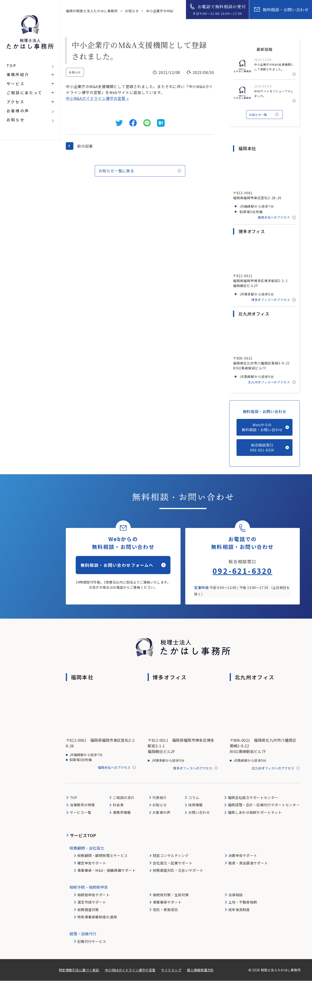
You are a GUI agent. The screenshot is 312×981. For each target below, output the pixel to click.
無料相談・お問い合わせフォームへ (117, 566)
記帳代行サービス (91, 941)
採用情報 (195, 805)
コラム (193, 797)
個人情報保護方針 (200, 970)
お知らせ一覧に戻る (118, 171)
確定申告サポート (91, 862)
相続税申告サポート (93, 894)
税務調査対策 (88, 909)
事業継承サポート (167, 902)
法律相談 (235, 894)
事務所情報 (122, 812)
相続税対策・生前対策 (171, 894)
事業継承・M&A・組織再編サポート (106, 870)
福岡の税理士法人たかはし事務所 (92, 10)
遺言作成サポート (91, 902)
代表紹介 (159, 797)
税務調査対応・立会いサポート (178, 870)
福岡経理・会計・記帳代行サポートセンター (264, 805)
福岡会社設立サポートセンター (253, 797)
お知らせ (132, 10)
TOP (73, 797)
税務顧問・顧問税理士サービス (102, 855)
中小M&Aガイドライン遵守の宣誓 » (97, 98)
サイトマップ (171, 970)
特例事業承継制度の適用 (97, 917)
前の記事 (85, 146)
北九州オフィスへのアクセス (269, 382)
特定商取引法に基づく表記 (79, 970)
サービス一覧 (80, 812)
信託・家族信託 (165, 909)
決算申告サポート (242, 855)
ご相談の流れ (123, 797)
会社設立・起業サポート (172, 862)
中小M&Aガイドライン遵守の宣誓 (130, 970)
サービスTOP (83, 835)
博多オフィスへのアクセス (270, 299)
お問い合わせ (199, 812)
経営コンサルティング (171, 855)
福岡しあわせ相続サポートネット (255, 812)
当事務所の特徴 (82, 805)
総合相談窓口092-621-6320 (262, 447)
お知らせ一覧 (258, 114)
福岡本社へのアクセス (274, 217)
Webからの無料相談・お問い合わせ (262, 427)
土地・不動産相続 (242, 902)
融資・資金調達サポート (248, 862)
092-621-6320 (242, 571)
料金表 (118, 805)
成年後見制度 (239, 909)
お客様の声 (161, 812)
